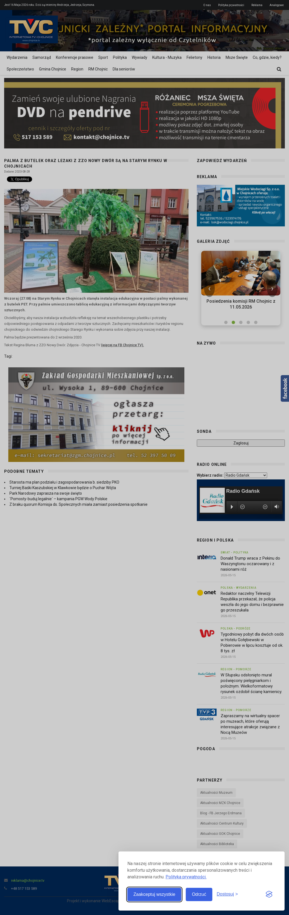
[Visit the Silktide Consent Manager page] (269, 894)
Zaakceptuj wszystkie (154, 894)
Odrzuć (199, 894)
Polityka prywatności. (186, 876)
